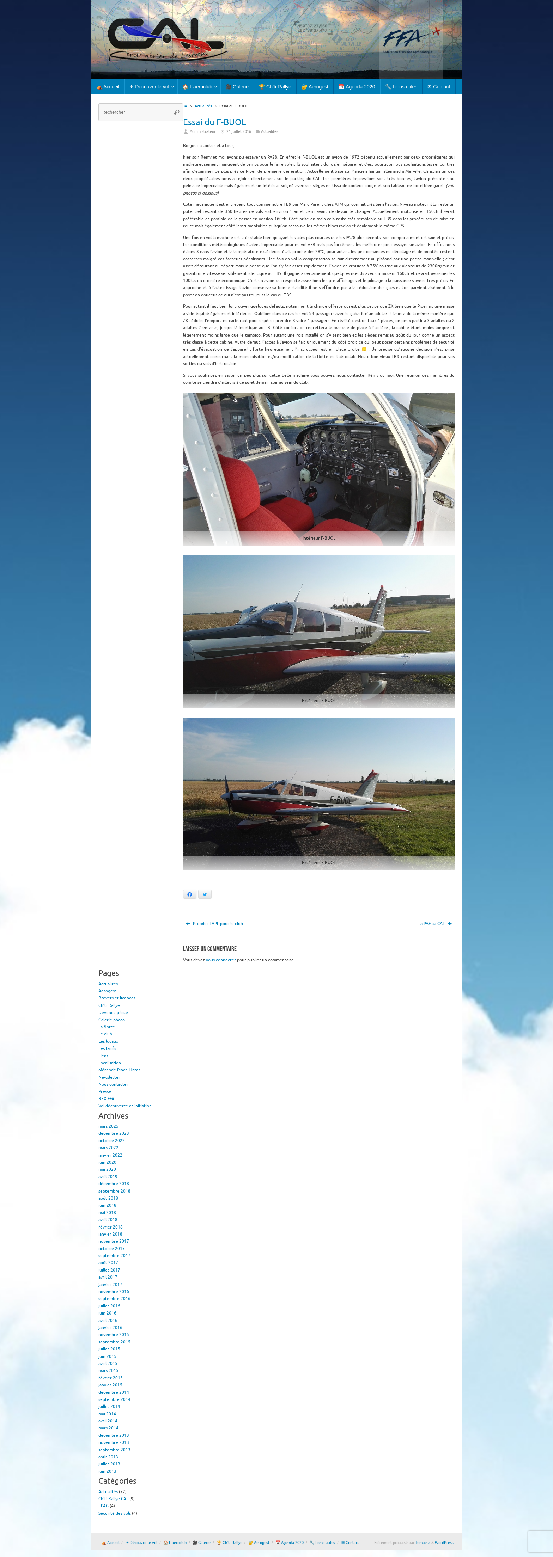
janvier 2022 (110, 1155)
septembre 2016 (114, 1298)
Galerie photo (111, 1020)
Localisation (109, 1063)
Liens (103, 1056)
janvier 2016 (110, 1327)
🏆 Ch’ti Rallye (229, 1542)
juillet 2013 (109, 1464)
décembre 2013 (113, 1435)
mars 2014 (108, 1428)
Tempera (422, 1542)
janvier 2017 (110, 1284)
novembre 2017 (113, 1241)
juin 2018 (107, 1205)
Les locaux (108, 1041)
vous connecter (221, 960)
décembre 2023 (113, 1133)
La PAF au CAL (435, 924)
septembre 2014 (114, 1399)
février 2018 (110, 1227)
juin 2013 (107, 1471)
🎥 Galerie (202, 1542)
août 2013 (108, 1457)
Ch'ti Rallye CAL (113, 1499)
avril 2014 (107, 1421)
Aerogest (107, 991)
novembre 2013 (113, 1442)
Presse (104, 1091)
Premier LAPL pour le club (214, 924)
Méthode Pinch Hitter (119, 1070)
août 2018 (108, 1198)
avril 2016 (107, 1320)
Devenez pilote (113, 1012)
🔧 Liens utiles (322, 1542)
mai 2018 (107, 1213)
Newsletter (109, 1077)
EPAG (103, 1506)
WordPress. (445, 1542)
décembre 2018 (113, 1184)
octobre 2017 (111, 1248)
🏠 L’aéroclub (175, 1542)
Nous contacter (113, 1084)
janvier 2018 (110, 1234)
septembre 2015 (114, 1342)
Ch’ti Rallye (109, 1005)
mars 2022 (108, 1148)
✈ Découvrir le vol (141, 1542)
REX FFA (106, 1099)
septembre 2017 (114, 1255)
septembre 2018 (114, 1191)
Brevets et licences (116, 998)
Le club (105, 1034)
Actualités (203, 106)
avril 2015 (107, 1363)
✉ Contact (350, 1542)
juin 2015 (107, 1356)
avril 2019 (107, 1177)
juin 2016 (107, 1313)
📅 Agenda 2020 (289, 1542)
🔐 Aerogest (258, 1542)
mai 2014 (107, 1414)
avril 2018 (107, 1220)
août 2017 (108, 1263)
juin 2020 (107, 1162)
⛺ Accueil (111, 1542)
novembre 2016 (113, 1291)
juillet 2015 (109, 1349)
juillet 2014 (109, 1406)
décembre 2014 (113, 1392)
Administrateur (202, 131)
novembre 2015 (113, 1334)
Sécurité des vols (114, 1513)
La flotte (106, 1027)
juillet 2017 (109, 1270)
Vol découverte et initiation (125, 1106)
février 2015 (110, 1378)
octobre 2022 (111, 1141)
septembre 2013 (114, 1450)
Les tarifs (107, 1048)
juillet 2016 (109, 1306)
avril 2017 (107, 1277)
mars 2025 (108, 1126)
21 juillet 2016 (238, 131)
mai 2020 (107, 1169)
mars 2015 (108, 1370)
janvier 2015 (110, 1385)
